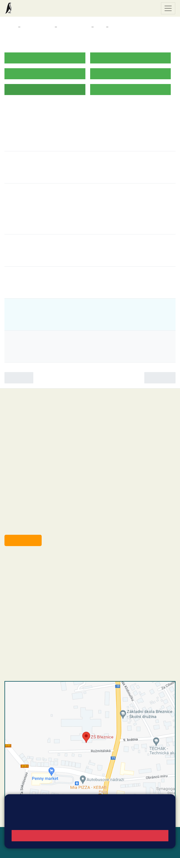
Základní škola (28, 8)
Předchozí (18, 377)
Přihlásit (32, 842)
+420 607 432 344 (49, 592)
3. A (100, 27)
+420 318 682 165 (51, 586)
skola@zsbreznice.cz (37, 605)
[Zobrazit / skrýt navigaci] (168, 8)
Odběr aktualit (23, 540)
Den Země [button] (22, 210)
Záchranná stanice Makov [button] (43, 219)
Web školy (165, 835)
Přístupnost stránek (65, 842)
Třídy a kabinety (37, 27)
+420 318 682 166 (48, 598)
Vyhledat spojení (155, 809)
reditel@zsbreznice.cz (38, 568)
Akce (115, 27)
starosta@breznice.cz (37, 526)
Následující (160, 377)
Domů (9, 27)
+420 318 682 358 (29, 562)
